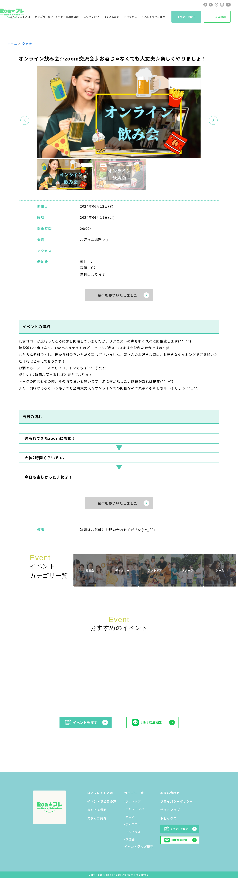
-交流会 (129, 839)
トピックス (130, 17)
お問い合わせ (170, 793)
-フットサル (132, 832)
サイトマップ (170, 809)
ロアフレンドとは (100, 793)
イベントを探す (186, 17)
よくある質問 (111, 17)
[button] (213, 120)
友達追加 (220, 17)
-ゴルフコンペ (134, 809)
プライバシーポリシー (176, 801)
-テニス (129, 816)
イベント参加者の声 (67, 17)
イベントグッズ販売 (153, 17)
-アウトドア (132, 801)
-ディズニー (132, 824)
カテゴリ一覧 (43, 17)
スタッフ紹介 (91, 17)
